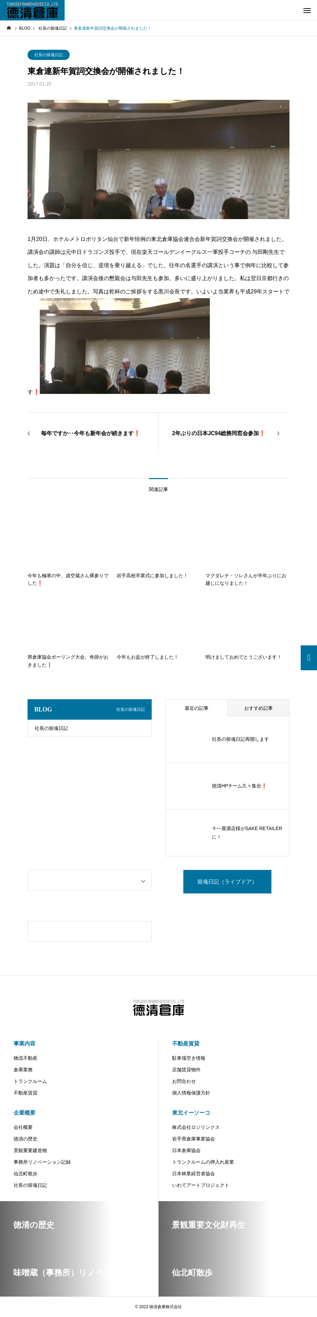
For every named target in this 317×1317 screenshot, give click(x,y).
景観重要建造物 (30, 1150)
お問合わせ (184, 1081)
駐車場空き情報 (188, 1058)
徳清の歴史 (25, 1139)
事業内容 (24, 1043)
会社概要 (23, 1127)
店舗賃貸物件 (186, 1069)
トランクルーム (30, 1081)
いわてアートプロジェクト (200, 1185)
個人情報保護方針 (191, 1093)
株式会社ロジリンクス (196, 1127)
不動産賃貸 (25, 1093)
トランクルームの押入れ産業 (203, 1162)
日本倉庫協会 (186, 1150)
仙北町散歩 (25, 1173)
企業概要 (24, 1113)
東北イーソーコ (191, 1113)
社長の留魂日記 (48, 54)
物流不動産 (25, 1058)
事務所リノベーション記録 (42, 1162)
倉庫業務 (23, 1069)
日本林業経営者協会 (193, 1173)
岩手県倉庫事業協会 (193, 1139)
